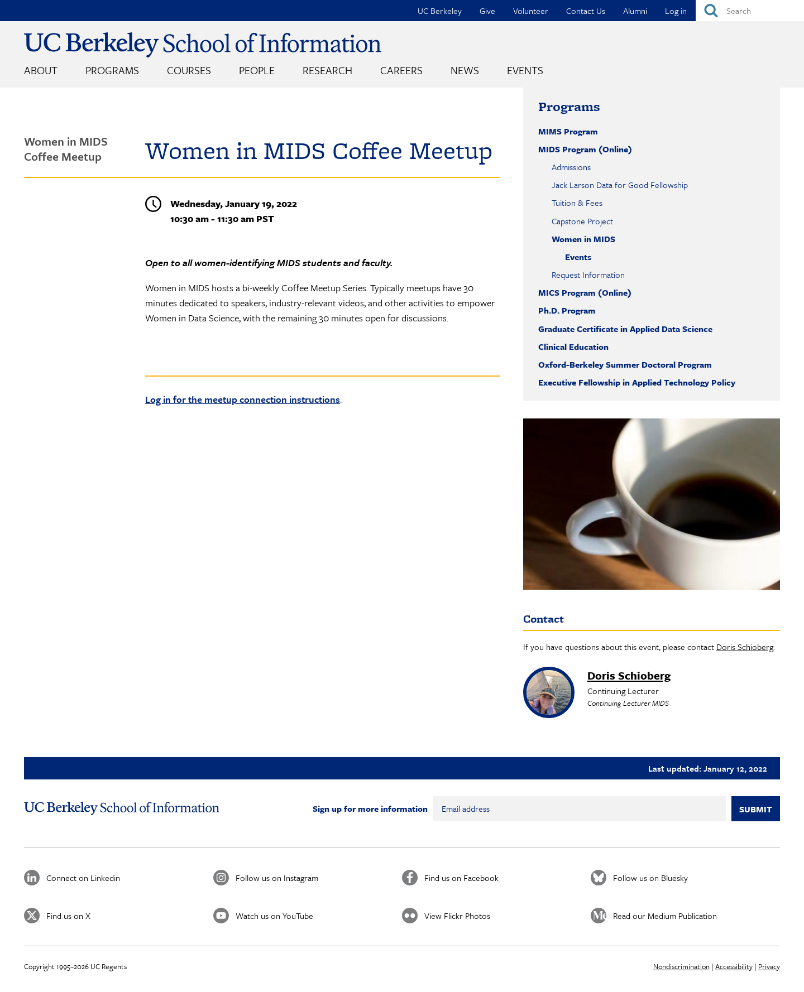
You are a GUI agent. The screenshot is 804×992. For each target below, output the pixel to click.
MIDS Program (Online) (585, 149)
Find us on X (68, 915)
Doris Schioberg (744, 647)
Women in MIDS (583, 239)
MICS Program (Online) (584, 292)
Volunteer (530, 10)
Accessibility (734, 966)
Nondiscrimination (681, 966)
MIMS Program (568, 131)
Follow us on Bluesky (650, 877)
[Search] (750, 10)
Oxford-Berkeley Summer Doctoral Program (625, 364)
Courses (189, 70)
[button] (651, 504)
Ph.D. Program (567, 310)
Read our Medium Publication (665, 915)
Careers (401, 70)
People (257, 70)
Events (525, 70)
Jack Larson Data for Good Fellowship (620, 185)
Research (327, 70)
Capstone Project (582, 221)
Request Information (588, 274)
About (41, 70)
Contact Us (585, 10)
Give (487, 10)
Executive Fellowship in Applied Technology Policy (636, 382)
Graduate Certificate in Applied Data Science (625, 328)
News (465, 70)
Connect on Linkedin (83, 877)
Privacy (769, 966)
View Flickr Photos (457, 915)
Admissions (571, 167)
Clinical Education (573, 346)
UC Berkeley (440, 10)
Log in (676, 10)
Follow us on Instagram (277, 877)
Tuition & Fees (577, 202)
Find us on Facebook (461, 877)
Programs (112, 70)
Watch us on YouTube (274, 915)
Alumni (635, 10)
